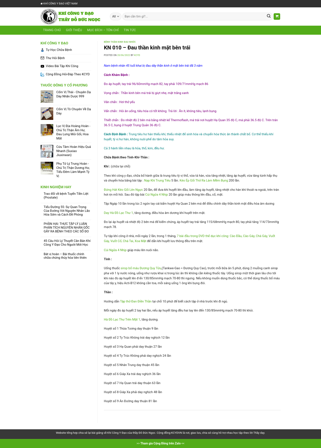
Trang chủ (52, 30)
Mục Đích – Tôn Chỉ (103, 30)
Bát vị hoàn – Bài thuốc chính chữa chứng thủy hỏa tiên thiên (65, 256)
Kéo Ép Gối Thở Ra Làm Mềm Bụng (204, 180)
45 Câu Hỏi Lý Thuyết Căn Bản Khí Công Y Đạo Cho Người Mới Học (67, 243)
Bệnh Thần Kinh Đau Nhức (120, 42)
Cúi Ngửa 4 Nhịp (156, 194)
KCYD (137, 55)
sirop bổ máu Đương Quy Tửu (141, 268)
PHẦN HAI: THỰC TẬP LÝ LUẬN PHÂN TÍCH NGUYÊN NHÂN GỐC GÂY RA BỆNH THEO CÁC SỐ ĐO (67, 227)
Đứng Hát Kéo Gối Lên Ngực (123, 190)
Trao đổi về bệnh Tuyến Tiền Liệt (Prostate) (66, 195)
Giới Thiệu (74, 30)
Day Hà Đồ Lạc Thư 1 (118, 213)
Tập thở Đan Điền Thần (136, 301)
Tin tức (130, 30)
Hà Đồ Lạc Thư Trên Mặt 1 (122, 319)
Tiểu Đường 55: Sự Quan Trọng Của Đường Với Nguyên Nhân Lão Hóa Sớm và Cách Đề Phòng (67, 210)
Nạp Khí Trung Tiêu (157, 180)
